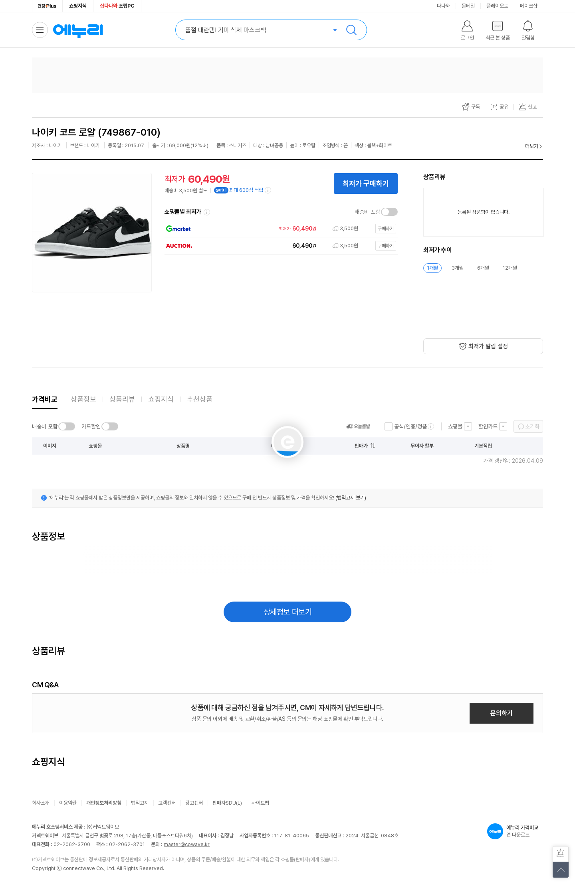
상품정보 (83, 399)
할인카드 (488, 426)
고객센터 (167, 803)
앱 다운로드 (515, 831)
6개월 (483, 268)
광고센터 (194, 803)
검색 (351, 30)
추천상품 (199, 399)
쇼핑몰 (455, 426)
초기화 (532, 426)
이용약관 (68, 803)
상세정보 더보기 (288, 612)
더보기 (531, 146)
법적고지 (140, 803)
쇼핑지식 (78, 6)
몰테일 (468, 6)
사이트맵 (260, 803)
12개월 (510, 268)
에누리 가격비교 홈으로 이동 (78, 30)
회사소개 (41, 803)
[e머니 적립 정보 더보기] (268, 190)
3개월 (458, 268)
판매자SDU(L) (227, 803)
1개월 (432, 268)
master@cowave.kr (187, 844)
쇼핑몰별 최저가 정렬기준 (207, 212)
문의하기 (501, 713)
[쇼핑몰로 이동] (279, 229)
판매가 (361, 446)
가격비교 (45, 399)
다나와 (443, 6)
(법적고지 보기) (350, 498)
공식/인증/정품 (410, 426)
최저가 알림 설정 (488, 346)
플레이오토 (497, 6)
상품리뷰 (122, 399)
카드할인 (91, 426)
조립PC (117, 6)
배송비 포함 (367, 212)
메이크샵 (528, 6)
